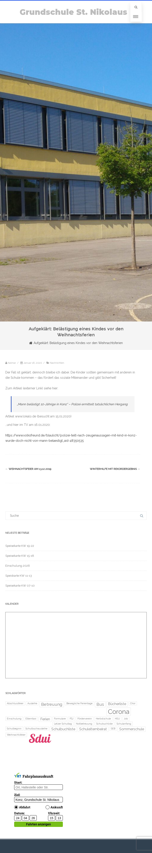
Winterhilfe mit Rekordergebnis (115, 468)
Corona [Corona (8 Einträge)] (118, 711)
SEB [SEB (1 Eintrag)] (113, 728)
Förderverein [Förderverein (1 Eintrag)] (84, 718)
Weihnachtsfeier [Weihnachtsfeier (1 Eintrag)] (16, 734)
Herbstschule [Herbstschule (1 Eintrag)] (103, 718)
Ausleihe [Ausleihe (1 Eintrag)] (32, 703)
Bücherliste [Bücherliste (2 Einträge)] (117, 704)
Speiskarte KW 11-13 (18, 575)
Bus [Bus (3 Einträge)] (100, 704)
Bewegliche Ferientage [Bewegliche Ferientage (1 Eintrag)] (79, 703)
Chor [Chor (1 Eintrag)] (132, 703)
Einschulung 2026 (17, 565)
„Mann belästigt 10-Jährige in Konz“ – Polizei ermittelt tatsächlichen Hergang (72, 404)
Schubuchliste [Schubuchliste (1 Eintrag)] (104, 723)
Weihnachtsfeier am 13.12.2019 (28, 468)
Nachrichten (57, 362)
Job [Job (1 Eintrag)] (126, 718)
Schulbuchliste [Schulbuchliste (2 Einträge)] (63, 729)
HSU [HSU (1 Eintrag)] (117, 718)
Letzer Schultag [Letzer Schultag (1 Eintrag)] (63, 723)
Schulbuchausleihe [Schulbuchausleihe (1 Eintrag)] (36, 728)
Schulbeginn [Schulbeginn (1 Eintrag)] (14, 728)
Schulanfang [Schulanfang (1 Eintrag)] (124, 723)
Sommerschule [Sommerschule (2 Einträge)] (131, 729)
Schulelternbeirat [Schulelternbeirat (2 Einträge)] (93, 729)
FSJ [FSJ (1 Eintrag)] (71, 718)
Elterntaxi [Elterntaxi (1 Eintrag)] (30, 718)
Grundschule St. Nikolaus (73, 12)
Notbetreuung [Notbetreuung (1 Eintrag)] (84, 723)
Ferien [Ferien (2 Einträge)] (45, 719)
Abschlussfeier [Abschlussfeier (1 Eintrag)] (15, 703)
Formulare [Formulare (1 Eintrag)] (60, 718)
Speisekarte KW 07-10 (20, 585)
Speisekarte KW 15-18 (19, 555)
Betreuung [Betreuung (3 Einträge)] (51, 704)
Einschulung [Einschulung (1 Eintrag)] (14, 718)
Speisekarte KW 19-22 (19, 545)
